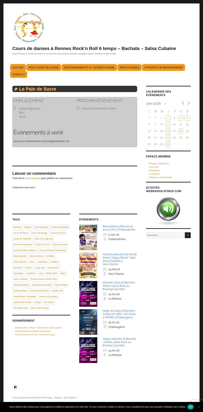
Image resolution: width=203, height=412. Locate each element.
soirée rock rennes (22, 302)
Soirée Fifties (61, 285)
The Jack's (49, 302)
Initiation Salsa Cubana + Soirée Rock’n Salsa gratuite (38, 327)
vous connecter (33, 178)
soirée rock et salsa (48, 296)
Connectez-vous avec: (24, 187)
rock (41, 273)
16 (168, 131)
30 (167, 144)
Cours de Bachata (59, 227)
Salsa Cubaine (20, 279)
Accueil (18, 67)
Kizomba (18, 267)
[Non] (199, 407)
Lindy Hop (40, 267)
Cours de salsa (59, 244)
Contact (18, 74)
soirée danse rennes (42, 285)
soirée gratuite (20, 290)
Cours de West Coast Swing (52, 250)
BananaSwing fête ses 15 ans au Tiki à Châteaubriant (119, 228)
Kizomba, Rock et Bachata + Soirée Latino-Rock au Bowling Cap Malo (119, 286)
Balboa (28, 227)
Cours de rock (42, 244)
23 (168, 137)
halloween (42, 262)
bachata (17, 227)
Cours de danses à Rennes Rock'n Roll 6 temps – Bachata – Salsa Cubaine (94, 48)
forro (32, 262)
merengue (18, 273)
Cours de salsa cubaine (25, 250)
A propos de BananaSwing (163, 67)
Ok (190, 407)
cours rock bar (36, 256)
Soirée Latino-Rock (39, 290)
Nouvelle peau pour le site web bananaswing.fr (35, 334)
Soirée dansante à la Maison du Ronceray (32, 331)
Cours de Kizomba (22, 238)
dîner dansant (20, 262)
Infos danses (129, 67)
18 (180, 131)
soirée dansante (21, 285)
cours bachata (41, 227)
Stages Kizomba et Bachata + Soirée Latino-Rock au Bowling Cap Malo (119, 342)
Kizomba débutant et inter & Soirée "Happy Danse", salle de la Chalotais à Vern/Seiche (119, 259)
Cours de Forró (58, 233)
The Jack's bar (20, 308)
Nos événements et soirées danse (89, 67)
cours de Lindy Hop (43, 238)
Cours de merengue (23, 244)
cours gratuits (20, 256)
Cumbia (50, 256)
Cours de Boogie (39, 233)
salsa (62, 273)
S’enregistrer (154, 170)
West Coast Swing (39, 308)
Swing (37, 302)
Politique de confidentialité (160, 177)
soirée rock (57, 290)
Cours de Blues (21, 233)
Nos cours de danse (44, 67)
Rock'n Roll (51, 273)
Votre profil (154, 167)
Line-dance (53, 267)
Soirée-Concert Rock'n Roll (43, 279)
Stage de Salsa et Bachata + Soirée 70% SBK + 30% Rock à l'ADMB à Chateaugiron (119, 314)
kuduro (28, 267)
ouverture (31, 273)
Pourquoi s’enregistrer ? (159, 163)
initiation (55, 262)
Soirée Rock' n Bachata (25, 296)
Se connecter (154, 174)
